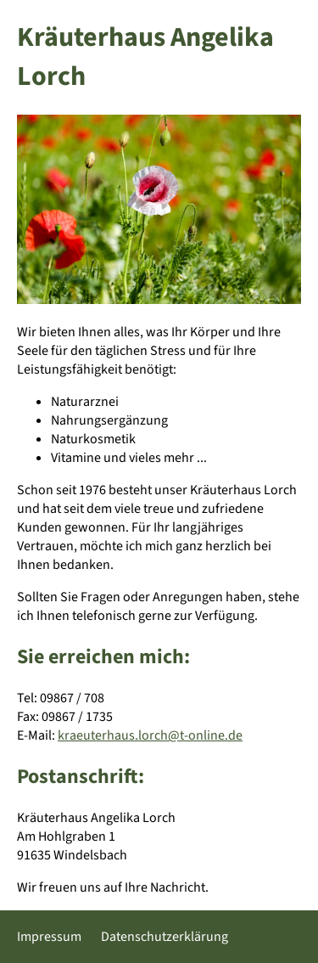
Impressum (49, 936)
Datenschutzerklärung (164, 936)
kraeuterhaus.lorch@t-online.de (150, 735)
